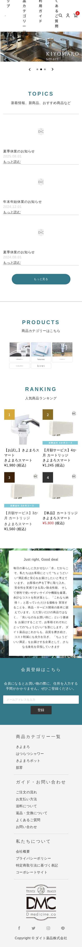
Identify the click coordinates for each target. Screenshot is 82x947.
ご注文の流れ (26, 792)
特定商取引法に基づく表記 (37, 865)
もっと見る (41, 279)
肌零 (19, 767)
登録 (41, 710)
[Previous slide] (29, 69)
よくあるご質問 (28, 820)
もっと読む (12, 162)
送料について (26, 806)
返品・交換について (32, 813)
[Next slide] (52, 69)
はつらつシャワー (30, 753)
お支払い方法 (26, 799)
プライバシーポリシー (33, 858)
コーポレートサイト (32, 872)
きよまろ (23, 747)
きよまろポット (28, 760)
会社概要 (23, 851)
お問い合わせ (26, 827)
